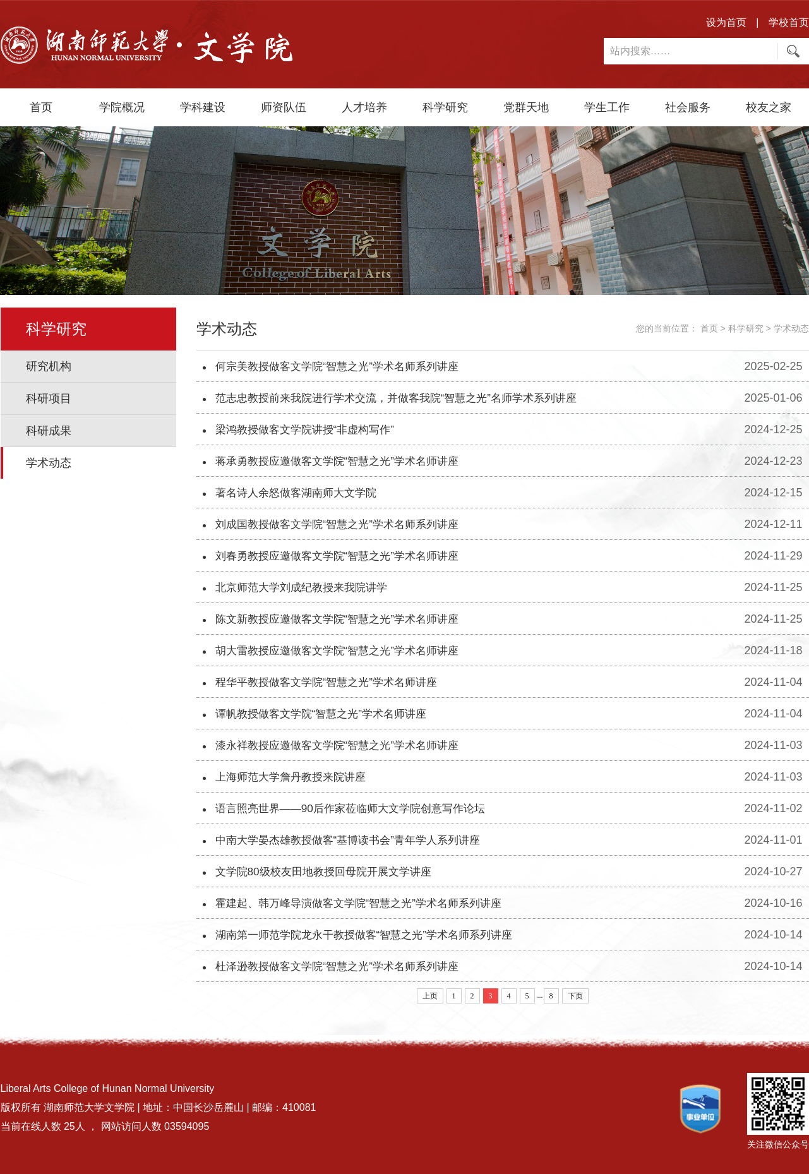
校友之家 (768, 107)
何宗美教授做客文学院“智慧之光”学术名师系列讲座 (344, 366)
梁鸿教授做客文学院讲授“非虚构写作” (310, 429)
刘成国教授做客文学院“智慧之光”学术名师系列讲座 (344, 524)
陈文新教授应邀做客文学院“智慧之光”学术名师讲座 (344, 619)
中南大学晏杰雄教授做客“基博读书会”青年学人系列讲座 (355, 840)
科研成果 (48, 430)
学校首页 (789, 22)
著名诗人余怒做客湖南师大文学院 (300, 492)
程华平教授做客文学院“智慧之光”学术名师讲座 (332, 682)
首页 (41, 107)
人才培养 (364, 107)
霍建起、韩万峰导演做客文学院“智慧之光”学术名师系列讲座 (366, 903)
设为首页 (726, 22)
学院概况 (122, 107)
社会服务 (687, 107)
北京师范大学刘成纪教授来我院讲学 (306, 587)
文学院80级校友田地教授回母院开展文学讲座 (329, 871)
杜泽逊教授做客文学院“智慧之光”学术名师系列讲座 (344, 966)
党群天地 (526, 107)
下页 (575, 995)
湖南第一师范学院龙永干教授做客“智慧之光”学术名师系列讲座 (372, 934)
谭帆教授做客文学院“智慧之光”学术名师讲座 (327, 713)
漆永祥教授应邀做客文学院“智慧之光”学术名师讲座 (344, 745)
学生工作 (607, 107)
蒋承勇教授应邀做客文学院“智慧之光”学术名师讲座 (344, 461)
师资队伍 (283, 107)
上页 (430, 995)
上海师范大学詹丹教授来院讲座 (295, 776)
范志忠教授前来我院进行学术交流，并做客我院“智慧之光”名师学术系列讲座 (406, 398)
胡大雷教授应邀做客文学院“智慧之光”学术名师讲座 (344, 650)
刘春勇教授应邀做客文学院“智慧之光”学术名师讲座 (344, 555)
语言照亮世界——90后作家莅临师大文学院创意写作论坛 (358, 808)
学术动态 (48, 463)
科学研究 (445, 107)
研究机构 (48, 366)
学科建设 (202, 107)
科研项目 (48, 398)
